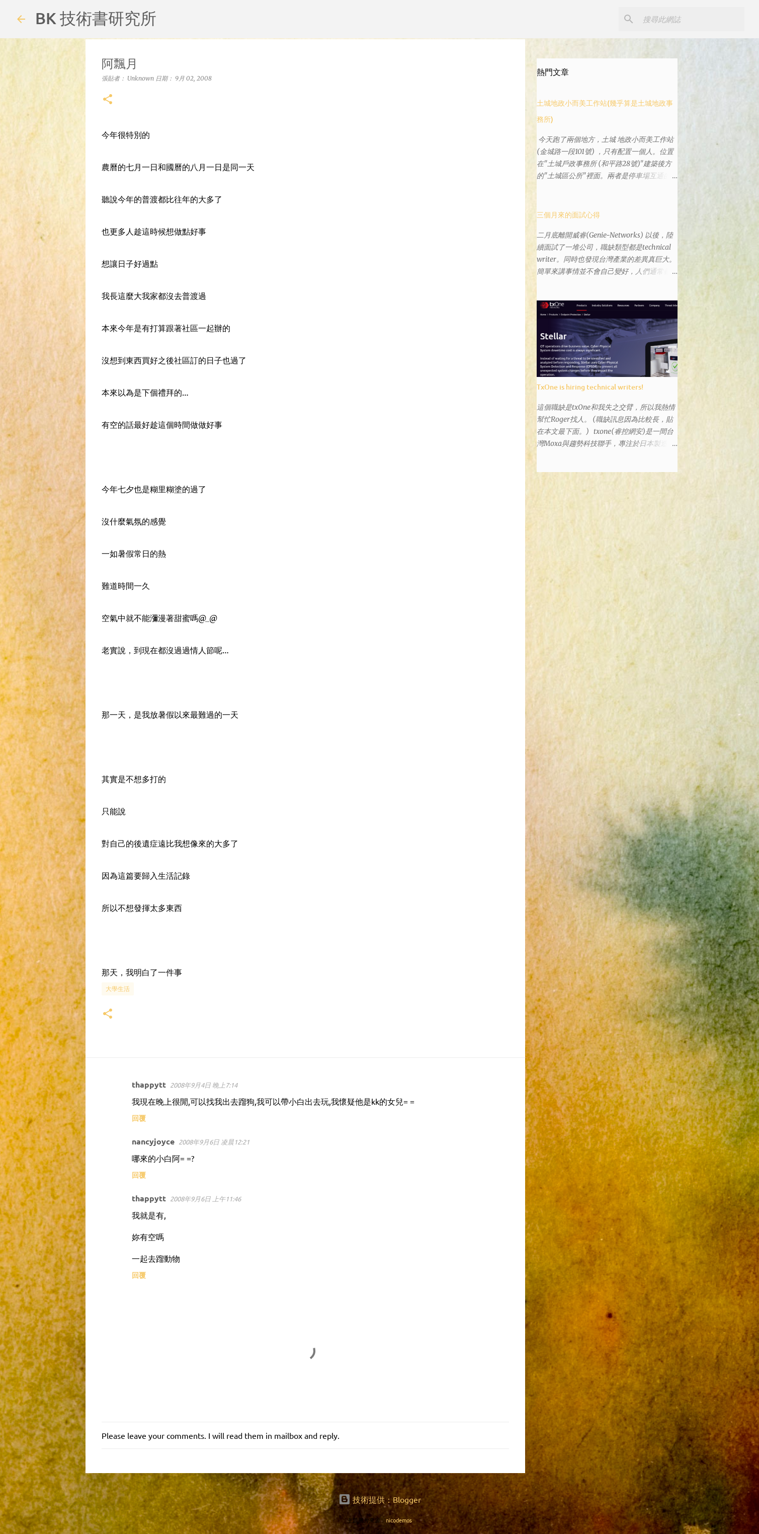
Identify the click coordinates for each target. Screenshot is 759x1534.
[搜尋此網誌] (691, 19)
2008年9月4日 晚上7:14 (203, 1085)
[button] (108, 100)
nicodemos (399, 1520)
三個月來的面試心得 (568, 214)
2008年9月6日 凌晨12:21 (214, 1141)
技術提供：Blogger (380, 1499)
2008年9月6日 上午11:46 (205, 1198)
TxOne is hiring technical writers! (590, 387)
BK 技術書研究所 (95, 18)
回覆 (139, 1117)
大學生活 (118, 988)
